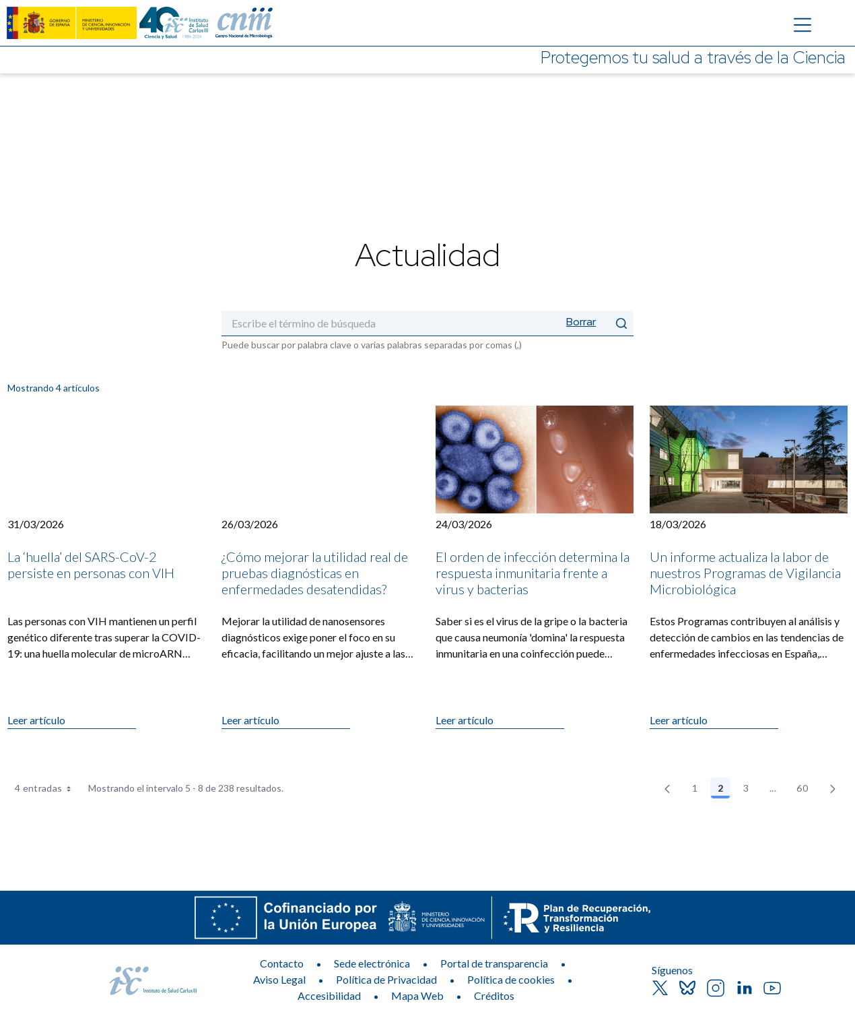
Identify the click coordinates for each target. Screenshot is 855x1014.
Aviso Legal (279, 979)
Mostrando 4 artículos (53, 387)
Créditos (494, 995)
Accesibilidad (329, 995)
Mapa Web (417, 995)
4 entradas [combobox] (47, 788)
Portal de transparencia (494, 963)
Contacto (282, 963)
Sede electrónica (372, 963)
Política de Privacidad (386, 979)
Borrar (581, 322)
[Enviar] (621, 323)
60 (805, 790)
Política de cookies (511, 979)
